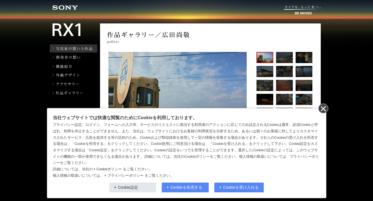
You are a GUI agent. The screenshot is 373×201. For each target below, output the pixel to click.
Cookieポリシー (109, 169)
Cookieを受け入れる (241, 187)
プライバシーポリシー (125, 176)
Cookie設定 (128, 187)
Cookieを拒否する (186, 187)
